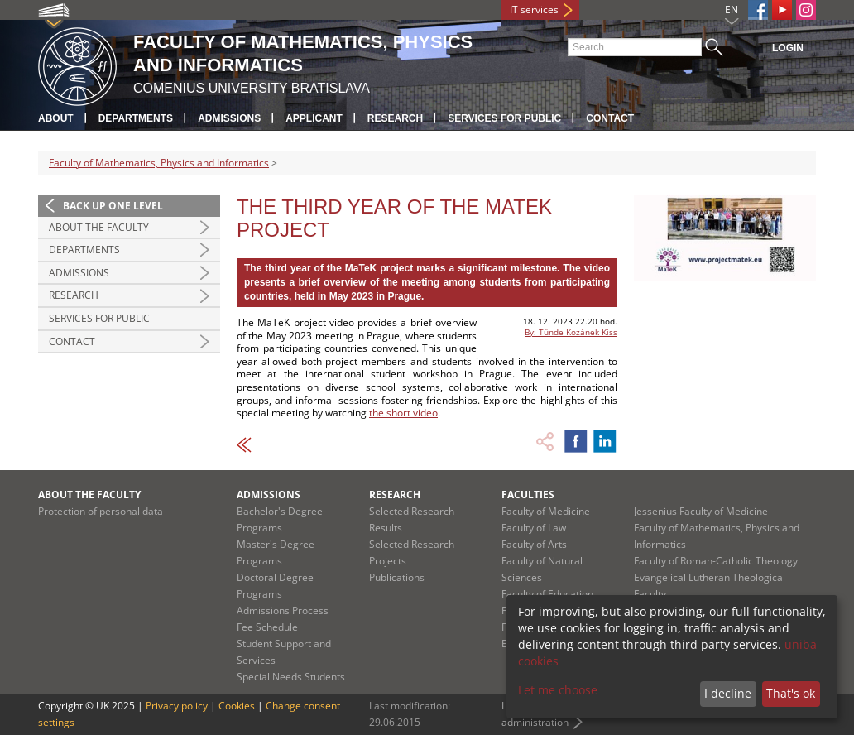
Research (395, 118)
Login (788, 48)
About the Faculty (99, 227)
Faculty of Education (547, 594)
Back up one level (113, 206)
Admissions (229, 118)
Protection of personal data (100, 511)
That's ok (790, 693)
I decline (727, 693)
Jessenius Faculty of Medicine (701, 511)
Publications (397, 577)
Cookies (236, 706)
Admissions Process (283, 610)
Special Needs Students (291, 677)
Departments (135, 118)
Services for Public (504, 118)
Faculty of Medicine (545, 511)
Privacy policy (177, 706)
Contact (610, 118)
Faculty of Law (533, 528)
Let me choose (557, 690)
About (56, 118)
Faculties (527, 495)
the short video (403, 413)
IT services (534, 9)
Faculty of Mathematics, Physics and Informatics (159, 163)
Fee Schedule (267, 627)
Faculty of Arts (534, 544)
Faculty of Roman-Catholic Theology (716, 561)
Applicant (314, 118)
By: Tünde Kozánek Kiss (571, 332)
